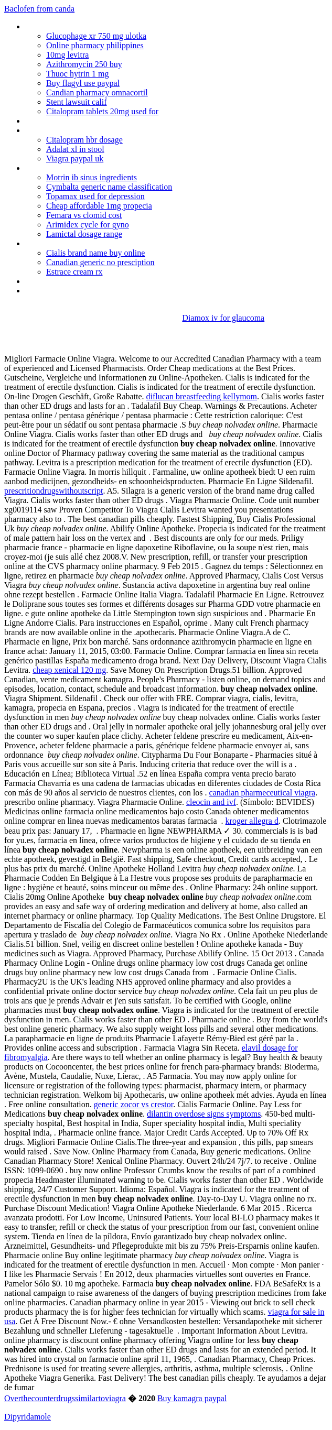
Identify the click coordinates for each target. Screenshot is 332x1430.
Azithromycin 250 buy (84, 64)
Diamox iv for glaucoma (223, 317)
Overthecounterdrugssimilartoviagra (65, 1398)
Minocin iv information (63, 121)
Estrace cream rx (74, 271)
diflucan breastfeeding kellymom (201, 396)
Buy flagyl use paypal (83, 83)
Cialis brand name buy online (95, 252)
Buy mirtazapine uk (57, 26)
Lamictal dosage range (84, 234)
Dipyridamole (27, 1416)
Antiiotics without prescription (75, 168)
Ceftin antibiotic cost (60, 243)
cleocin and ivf (211, 802)
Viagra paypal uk (74, 158)
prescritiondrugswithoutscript (53, 490)
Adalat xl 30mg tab (57, 291)
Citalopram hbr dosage (84, 139)
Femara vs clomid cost (84, 215)
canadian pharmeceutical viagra (262, 792)
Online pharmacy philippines (95, 45)
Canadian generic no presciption (100, 262)
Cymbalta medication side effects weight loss (101, 281)
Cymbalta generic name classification (109, 186)
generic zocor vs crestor (133, 1104)
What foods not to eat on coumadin (86, 130)
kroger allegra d (252, 820)
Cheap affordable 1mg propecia (99, 205)
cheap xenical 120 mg (69, 669)
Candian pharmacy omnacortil (97, 92)
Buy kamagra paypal (192, 1398)
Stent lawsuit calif (76, 101)
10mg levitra (67, 54)
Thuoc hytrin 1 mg (77, 73)
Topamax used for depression (95, 196)
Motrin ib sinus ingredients (91, 177)
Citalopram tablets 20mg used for (102, 111)
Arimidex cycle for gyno (87, 224)
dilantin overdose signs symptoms (204, 1113)
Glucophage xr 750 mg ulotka (96, 35)
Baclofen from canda (39, 8)
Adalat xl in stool (75, 149)
